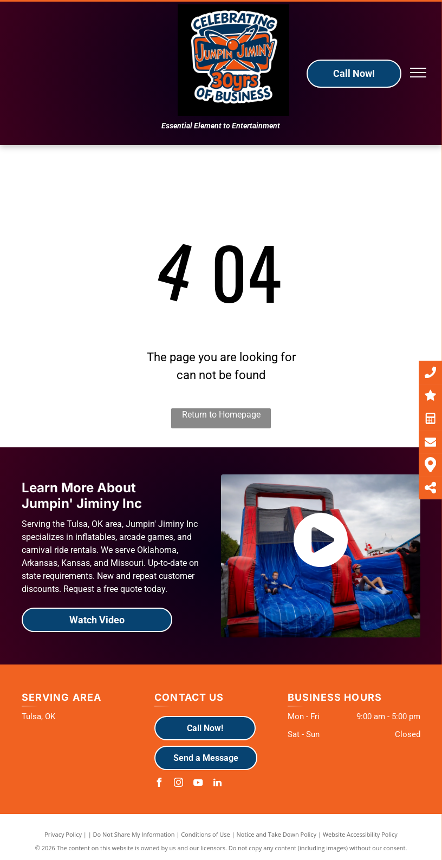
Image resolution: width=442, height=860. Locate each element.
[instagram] (178, 784)
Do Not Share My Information (134, 834)
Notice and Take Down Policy (277, 834)
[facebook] (159, 784)
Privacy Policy (63, 834)
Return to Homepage (221, 414)
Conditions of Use (205, 834)
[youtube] (198, 784)
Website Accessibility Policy (360, 834)
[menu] (418, 72)
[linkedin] (217, 784)
